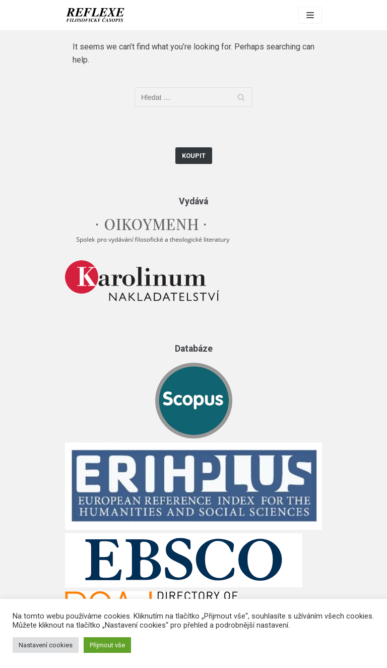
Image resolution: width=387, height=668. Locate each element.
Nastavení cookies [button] (46, 645)
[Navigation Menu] (310, 15)
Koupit (194, 155)
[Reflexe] (95, 15)
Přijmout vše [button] (107, 645)
